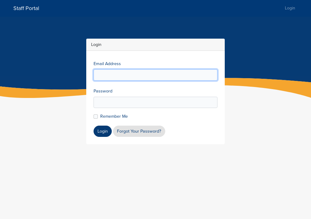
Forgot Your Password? (139, 131)
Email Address (107, 63)
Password (103, 91)
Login (290, 8)
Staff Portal (26, 8)
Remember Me (114, 116)
